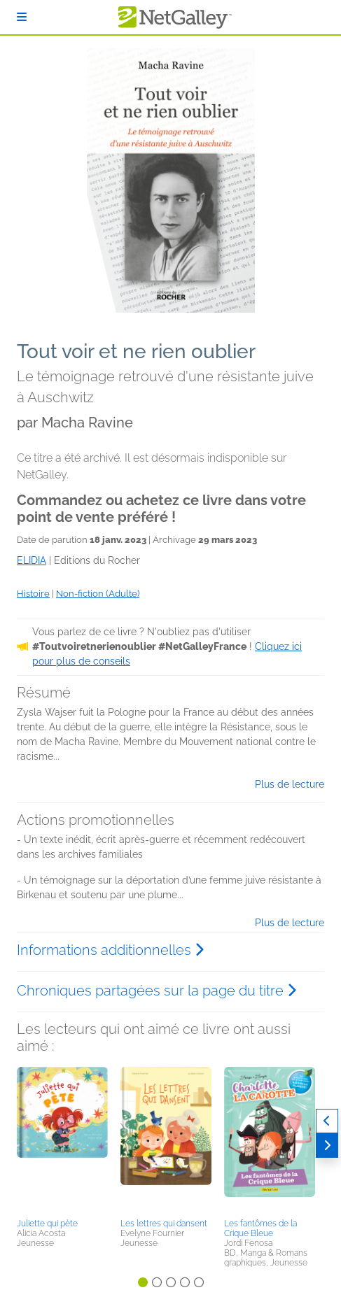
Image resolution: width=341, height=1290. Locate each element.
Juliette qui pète (47, 1223)
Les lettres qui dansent (163, 1223)
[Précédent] (327, 1121)
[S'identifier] (21, 17)
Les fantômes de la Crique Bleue (260, 1228)
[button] (62, 1140)
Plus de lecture (289, 784)
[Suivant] (327, 1145)
